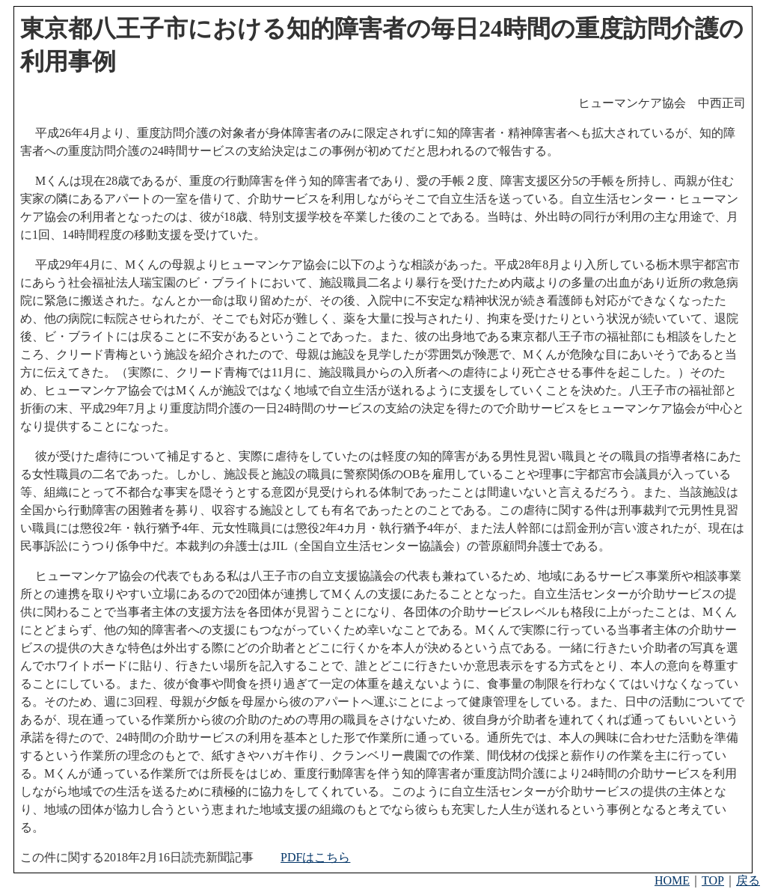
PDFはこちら (315, 857)
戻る (748, 880)
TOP (713, 880)
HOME (672, 880)
